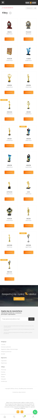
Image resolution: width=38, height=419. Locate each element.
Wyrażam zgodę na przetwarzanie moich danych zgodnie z (18, 333)
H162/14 (9, 32)
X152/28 (28, 85)
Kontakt (3, 354)
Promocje (3, 369)
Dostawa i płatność (6, 347)
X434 (28, 192)
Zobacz (17, 298)
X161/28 (28, 112)
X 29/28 (28, 59)
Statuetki (3, 379)
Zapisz (31, 319)
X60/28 (28, 218)
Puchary (3, 372)
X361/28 (28, 139)
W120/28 (9, 59)
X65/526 (28, 245)
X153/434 (9, 112)
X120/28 (9, 85)
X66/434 (9, 272)
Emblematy (4, 381)
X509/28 (9, 218)
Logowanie (3, 360)
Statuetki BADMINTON (8, 7)
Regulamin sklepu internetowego (9, 349)
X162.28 (9, 139)
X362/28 (9, 165)
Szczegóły (9, 39)
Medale (3, 376)
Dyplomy (3, 374)
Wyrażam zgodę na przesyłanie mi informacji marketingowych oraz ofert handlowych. (19, 330)
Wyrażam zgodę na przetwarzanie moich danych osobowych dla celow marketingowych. (19, 326)
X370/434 (9, 192)
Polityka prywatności (6, 351)
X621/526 (9, 245)
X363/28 (28, 165)
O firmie (3, 344)
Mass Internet (22, 392)
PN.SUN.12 (28, 32)
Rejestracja (4, 363)
